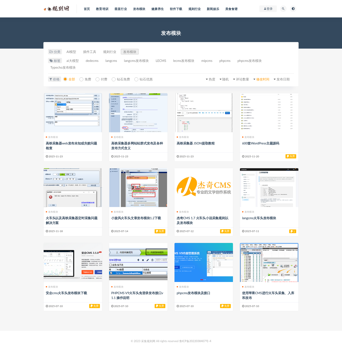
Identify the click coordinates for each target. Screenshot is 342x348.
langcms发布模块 (136, 61)
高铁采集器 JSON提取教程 (196, 143)
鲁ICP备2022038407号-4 (195, 341)
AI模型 (71, 52)
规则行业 (109, 52)
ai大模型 (73, 61)
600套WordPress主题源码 (260, 143)
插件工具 (89, 52)
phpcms (225, 61)
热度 (212, 79)
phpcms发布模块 (250, 61)
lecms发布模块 (183, 61)
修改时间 (262, 79)
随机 (225, 79)
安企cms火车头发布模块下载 (66, 293)
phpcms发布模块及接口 (193, 293)
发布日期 (283, 79)
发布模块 (129, 52)
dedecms (92, 61)
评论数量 (242, 79)
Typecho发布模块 (63, 67)
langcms (111, 61)
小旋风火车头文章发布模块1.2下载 (136, 218)
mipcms (206, 61)
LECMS (161, 61)
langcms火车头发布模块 (259, 218)
